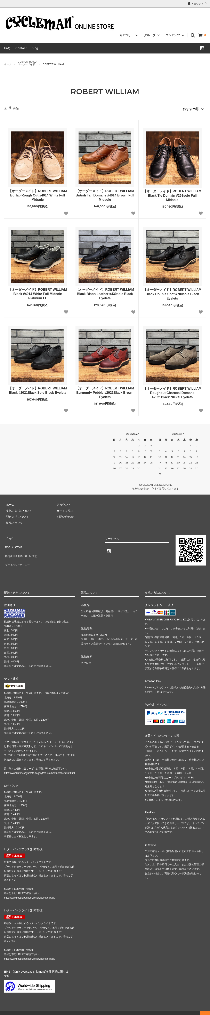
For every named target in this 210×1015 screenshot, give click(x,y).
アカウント (197, 3)
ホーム (7, 64)
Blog (35, 48)
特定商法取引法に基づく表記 (22, 547)
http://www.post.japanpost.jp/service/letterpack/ (29, 891)
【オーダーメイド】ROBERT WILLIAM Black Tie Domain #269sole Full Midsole (172, 194)
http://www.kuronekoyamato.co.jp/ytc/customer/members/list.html (39, 766)
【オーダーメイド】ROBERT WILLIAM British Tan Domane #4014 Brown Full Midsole (104, 194)
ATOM (16, 541)
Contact (21, 48)
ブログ (8, 535)
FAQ (7, 48)
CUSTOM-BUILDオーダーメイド (27, 63)
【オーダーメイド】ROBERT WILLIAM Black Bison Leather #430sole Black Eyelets (105, 292)
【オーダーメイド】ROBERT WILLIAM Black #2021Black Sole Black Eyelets (37, 389)
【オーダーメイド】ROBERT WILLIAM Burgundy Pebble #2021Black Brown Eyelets (105, 391)
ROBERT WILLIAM (53, 64)
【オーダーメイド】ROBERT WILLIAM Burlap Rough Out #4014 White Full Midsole (37, 194)
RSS (7, 541)
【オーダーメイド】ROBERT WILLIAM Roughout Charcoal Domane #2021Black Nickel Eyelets (172, 391)
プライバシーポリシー (18, 553)
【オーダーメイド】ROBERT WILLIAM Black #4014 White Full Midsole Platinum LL (37, 292)
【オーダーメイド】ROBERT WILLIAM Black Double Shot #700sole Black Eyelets (172, 293)
